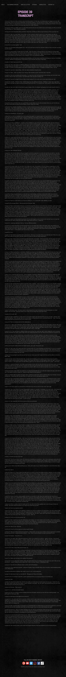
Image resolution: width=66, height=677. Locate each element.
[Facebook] (38, 663)
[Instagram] (34, 663)
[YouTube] (27, 663)
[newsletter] (42, 663)
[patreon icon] (23, 663)
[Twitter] (31, 663)
